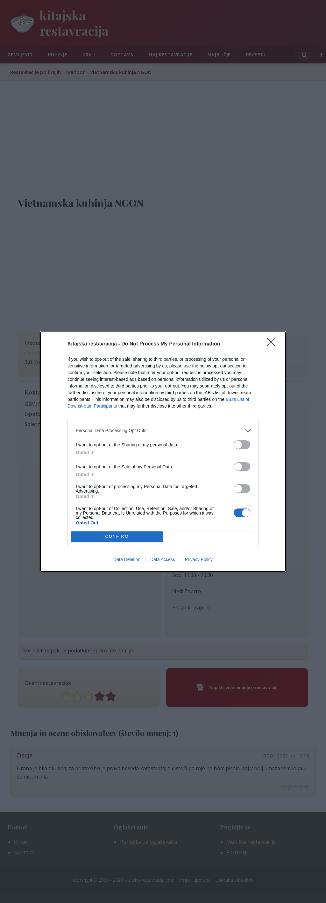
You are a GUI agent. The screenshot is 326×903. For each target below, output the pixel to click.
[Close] (273, 344)
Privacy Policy (199, 559)
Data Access (162, 559)
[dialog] (163, 452)
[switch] (242, 444)
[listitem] (163, 430)
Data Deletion (126, 559)
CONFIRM (117, 536)
